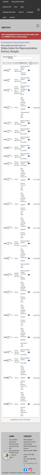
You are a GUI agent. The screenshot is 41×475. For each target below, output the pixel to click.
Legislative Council (18, 2)
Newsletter (7, 7)
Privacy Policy (13, 444)
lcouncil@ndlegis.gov (30, 464)
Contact (12, 17)
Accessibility (13, 440)
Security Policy (14, 446)
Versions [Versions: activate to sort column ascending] (35, 63)
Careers (5, 2)
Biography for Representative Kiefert (15, 42)
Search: (20, 58)
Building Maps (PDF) (9, 12)
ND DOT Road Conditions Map (13, 455)
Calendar (30, 12)
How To (21, 12)
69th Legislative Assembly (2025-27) (13, 45)
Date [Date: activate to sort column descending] (4, 63)
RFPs (15, 7)
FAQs (22, 7)
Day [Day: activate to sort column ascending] (11, 63)
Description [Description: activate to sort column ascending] (23, 63)
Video (4, 17)
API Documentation (14, 449)
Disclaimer (12, 442)
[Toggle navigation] (36, 25)
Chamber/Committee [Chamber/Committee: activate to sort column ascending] (16, 63)
